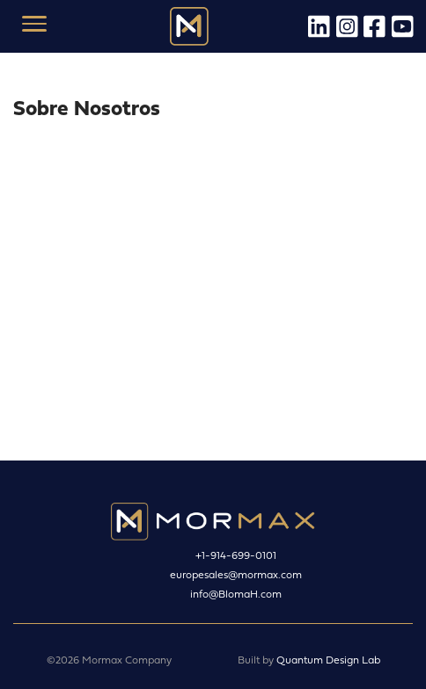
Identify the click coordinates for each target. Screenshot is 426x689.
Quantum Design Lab (328, 659)
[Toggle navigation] (34, 26)
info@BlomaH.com (236, 593)
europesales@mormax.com (236, 574)
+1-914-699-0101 (235, 555)
